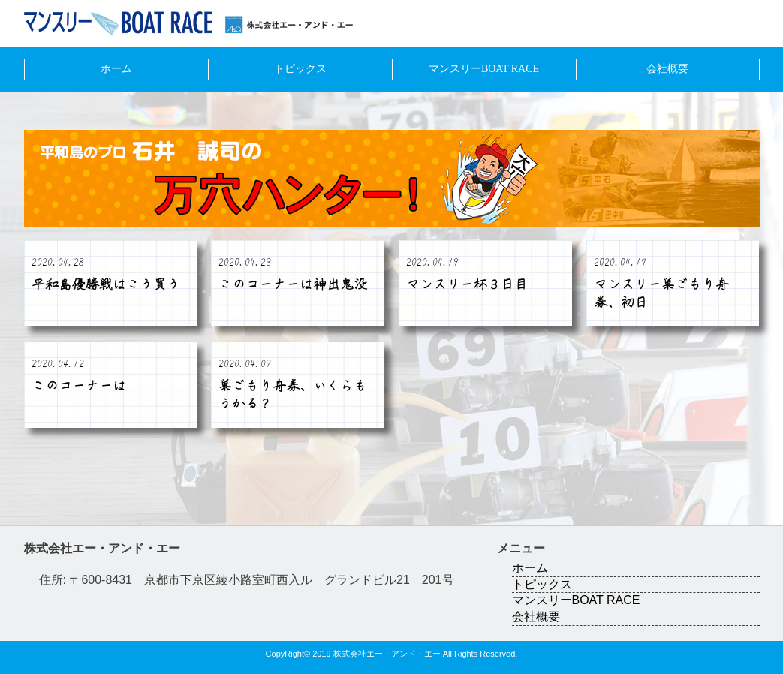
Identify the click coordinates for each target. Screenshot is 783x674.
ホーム (116, 68)
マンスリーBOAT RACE (484, 68)
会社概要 (667, 68)
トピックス (300, 68)
